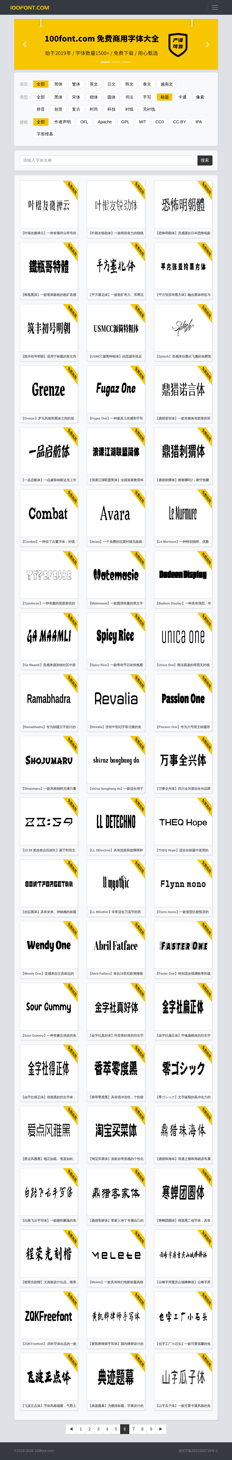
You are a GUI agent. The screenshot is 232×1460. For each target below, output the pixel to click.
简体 (58, 84)
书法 (129, 97)
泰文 (147, 84)
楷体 (94, 97)
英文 (94, 84)
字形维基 (45, 134)
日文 (111, 84)
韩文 (129, 84)
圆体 (111, 97)
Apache (105, 122)
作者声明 (62, 122)
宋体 (76, 97)
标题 (165, 97)
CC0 (160, 122)
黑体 (58, 97)
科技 (111, 109)
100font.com (44, 1451)
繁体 (76, 84)
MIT (142, 122)
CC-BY (179, 122)
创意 (58, 109)
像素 (200, 97)
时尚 (94, 109)
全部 (41, 84)
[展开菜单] (215, 7)
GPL (125, 122)
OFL (84, 122)
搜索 (205, 160)
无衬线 (149, 109)
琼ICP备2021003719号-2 (198, 1451)
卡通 (182, 97)
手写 (147, 97)
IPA (198, 122)
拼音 (41, 109)
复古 (76, 109)
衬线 (129, 109)
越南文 (167, 84)
